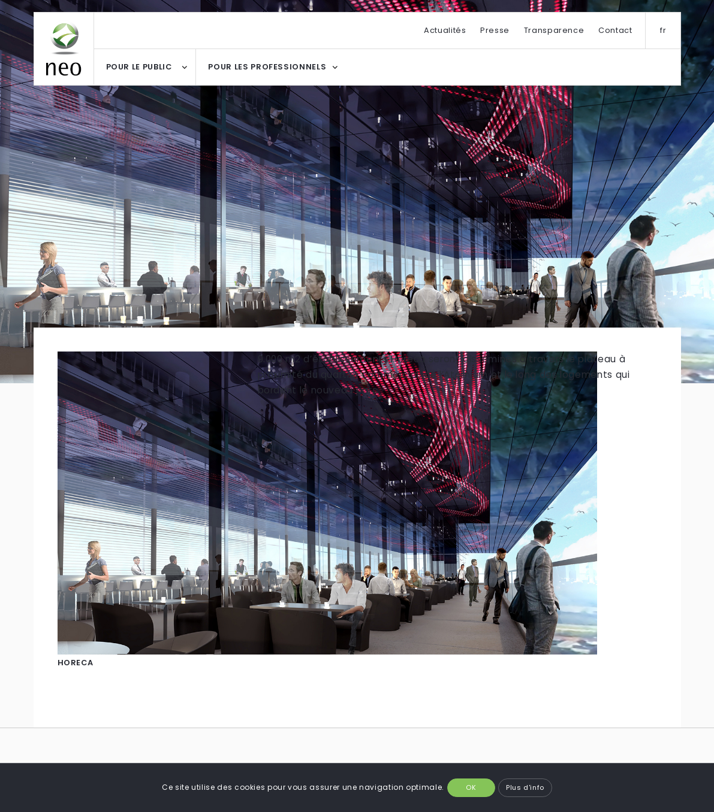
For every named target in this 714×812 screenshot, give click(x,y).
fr (663, 30)
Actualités (445, 30)
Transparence (554, 30)
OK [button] (471, 787)
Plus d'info (525, 787)
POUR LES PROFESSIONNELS (267, 67)
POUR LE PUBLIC (139, 67)
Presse (495, 30)
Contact (615, 30)
